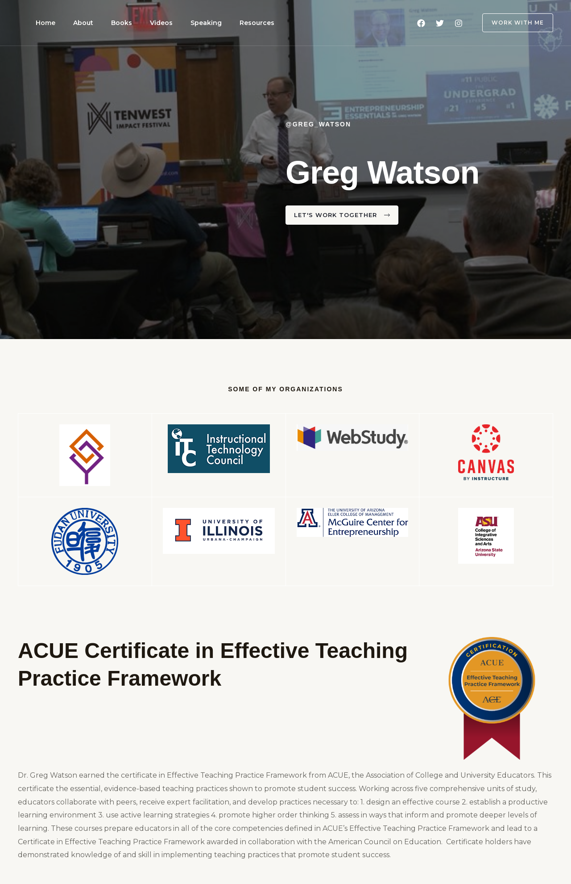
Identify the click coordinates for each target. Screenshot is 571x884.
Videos (136, 23)
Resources (217, 23)
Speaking (174, 23)
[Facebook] (421, 23)
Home (42, 23)
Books (103, 23)
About (72, 23)
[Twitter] (440, 23)
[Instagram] (459, 23)
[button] (512, 22)
